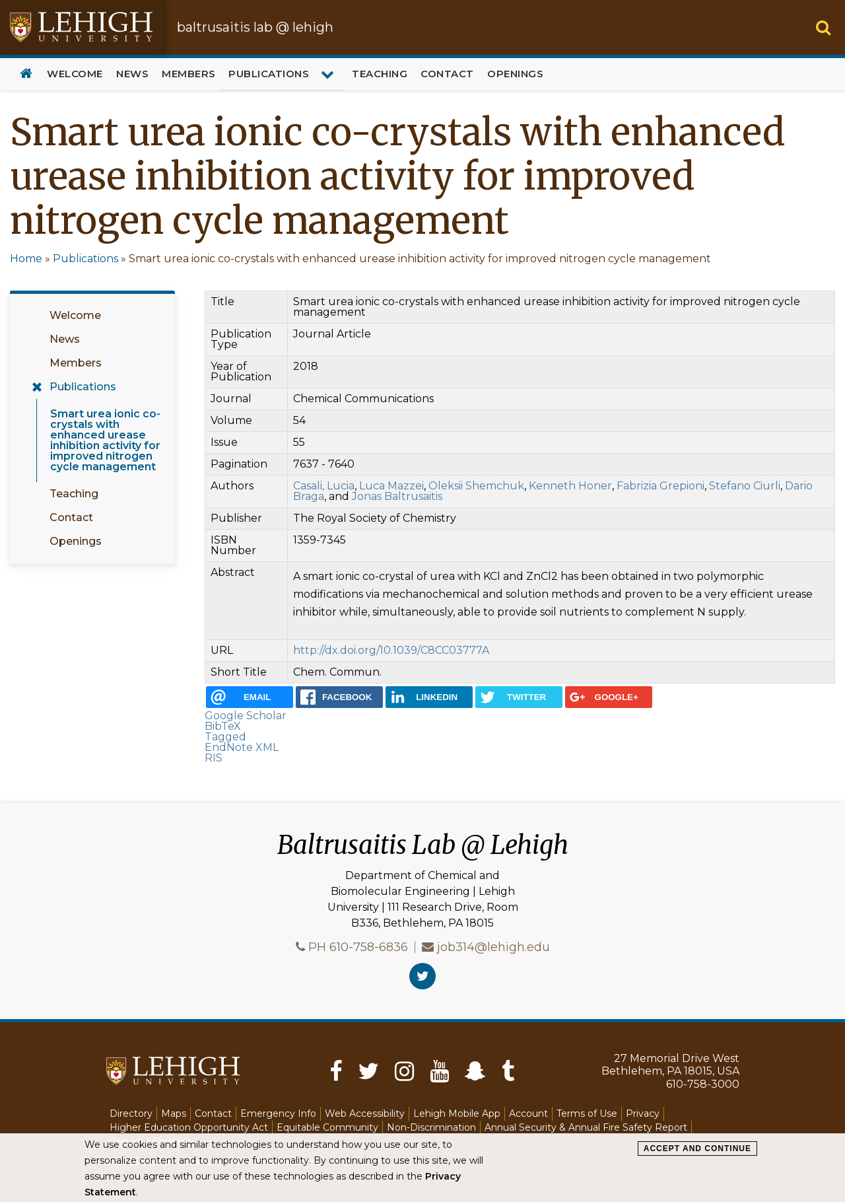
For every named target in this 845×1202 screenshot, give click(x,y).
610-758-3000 (702, 1084)
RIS (213, 758)
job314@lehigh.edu (493, 947)
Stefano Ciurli (744, 485)
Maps (173, 1113)
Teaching (379, 73)
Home (26, 74)
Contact (447, 73)
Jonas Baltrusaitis (397, 496)
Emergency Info (278, 1113)
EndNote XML (242, 747)
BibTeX (223, 726)
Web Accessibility (365, 1113)
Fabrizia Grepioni (660, 485)
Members (189, 73)
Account (528, 1113)
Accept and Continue (697, 1148)
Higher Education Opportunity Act (189, 1127)
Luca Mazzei (391, 485)
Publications (268, 73)
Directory (131, 1113)
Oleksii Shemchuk (476, 485)
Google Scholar (246, 715)
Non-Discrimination (431, 1127)
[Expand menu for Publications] (329, 74)
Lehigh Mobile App (456, 1113)
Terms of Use (587, 1113)
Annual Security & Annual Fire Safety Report (586, 1127)
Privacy (642, 1113)
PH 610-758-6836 (358, 947)
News (132, 73)
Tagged (225, 736)
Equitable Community (327, 1127)
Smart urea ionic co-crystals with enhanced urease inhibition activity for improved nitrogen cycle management (105, 440)
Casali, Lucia (324, 485)
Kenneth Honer (570, 485)
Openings (515, 73)
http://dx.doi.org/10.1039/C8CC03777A (391, 650)
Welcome (75, 73)
